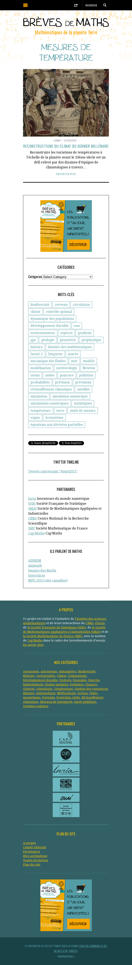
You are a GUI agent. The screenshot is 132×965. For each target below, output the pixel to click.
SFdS (32, 504)
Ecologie (65, 680)
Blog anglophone (35, 856)
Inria (32, 499)
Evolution (77, 684)
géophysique (91, 340)
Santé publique (85, 701)
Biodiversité (86, 671)
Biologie (29, 675)
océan (35, 375)
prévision (62, 382)
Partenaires (31, 851)
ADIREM (34, 561)
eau (77, 326)
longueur (55, 354)
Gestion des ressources (91, 688)
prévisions (83, 382)
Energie (93, 680)
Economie (80, 680)
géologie (47, 340)
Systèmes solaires (35, 706)
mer (74, 361)
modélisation (40, 368)
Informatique (45, 693)
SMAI (32, 508)
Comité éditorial (34, 847)
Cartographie (45, 675)
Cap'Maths (36, 533)
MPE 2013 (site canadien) (48, 580)
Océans (82, 693)
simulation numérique (70, 396)
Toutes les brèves (35, 860)
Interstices (36, 575)
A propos (29, 843)
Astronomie (49, 671)
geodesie (85, 333)
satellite (83, 389)
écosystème (54, 418)
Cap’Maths (34, 640)
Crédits (73, 951)
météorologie (66, 368)
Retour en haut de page (66, 956)
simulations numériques (49, 403)
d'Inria (100, 623)
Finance (91, 684)
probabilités (40, 382)
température (40, 411)
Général (29, 688)
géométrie (68, 340)
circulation (81, 305)
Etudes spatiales (56, 684)
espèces (66, 333)
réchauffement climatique (51, 389)
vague (35, 418)
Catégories (35, 276)
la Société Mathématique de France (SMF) (52, 636)
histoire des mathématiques (70, 347)
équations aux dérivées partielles (56, 425)
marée (73, 354)
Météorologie (66, 693)
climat (35, 312)
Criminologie (77, 675)
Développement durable (40, 680)
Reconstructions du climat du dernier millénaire (66, 146)
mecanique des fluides (48, 361)
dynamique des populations (52, 319)
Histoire (29, 693)
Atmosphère (67, 671)
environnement (42, 333)
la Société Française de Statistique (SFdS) (56, 627)
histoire (36, 347)
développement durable (49, 326)
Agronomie (31, 671)
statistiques (83, 403)
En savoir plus (66, 174)
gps (33, 340)
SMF (31, 528)
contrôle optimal (59, 312)
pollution (86, 375)
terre (60, 411)
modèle (89, 361)
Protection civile (68, 697)
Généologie (44, 688)
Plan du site (31, 864)
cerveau (61, 305)
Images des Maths (42, 570)
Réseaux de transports (56, 701)
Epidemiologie (33, 684)
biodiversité (39, 305)
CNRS (32, 518)
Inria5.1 (36, 354)
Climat (57, 140)
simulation (38, 396)
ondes (49, 375)
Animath (35, 566)
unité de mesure (83, 411)
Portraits (48, 697)
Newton (89, 368)
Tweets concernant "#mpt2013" (53, 471)
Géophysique (63, 688)
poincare (67, 375)
